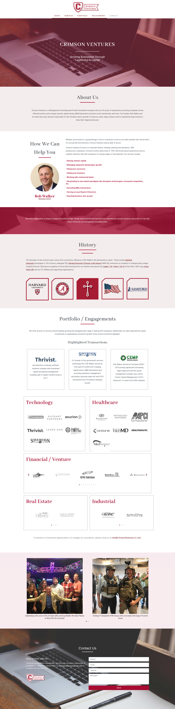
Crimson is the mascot (92, 263)
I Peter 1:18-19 (118, 266)
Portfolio (82, 16)
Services (69, 16)
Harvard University (75, 263)
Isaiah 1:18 (107, 266)
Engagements (98, 16)
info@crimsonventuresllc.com (71, 666)
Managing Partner (44, 199)
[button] (79, 484)
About (57, 16)
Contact (113, 16)
